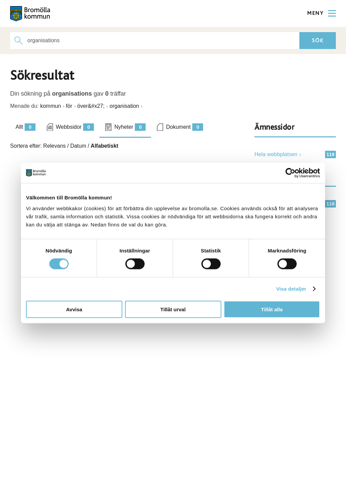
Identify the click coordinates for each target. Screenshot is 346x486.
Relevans (54, 146)
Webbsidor (75, 127)
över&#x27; (91, 106)
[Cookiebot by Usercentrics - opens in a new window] (290, 173)
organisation (124, 106)
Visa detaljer (291, 289)
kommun (50, 106)
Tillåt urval (173, 309)
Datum (78, 146)
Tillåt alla (272, 309)
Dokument (184, 127)
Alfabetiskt (104, 146)
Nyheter (130, 127)
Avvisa (74, 309)
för (69, 106)
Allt (25, 127)
